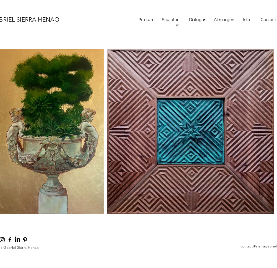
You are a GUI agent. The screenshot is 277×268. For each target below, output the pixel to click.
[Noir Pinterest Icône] (25, 239)
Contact (268, 19)
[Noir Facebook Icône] (10, 239)
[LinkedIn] (17, 239)
